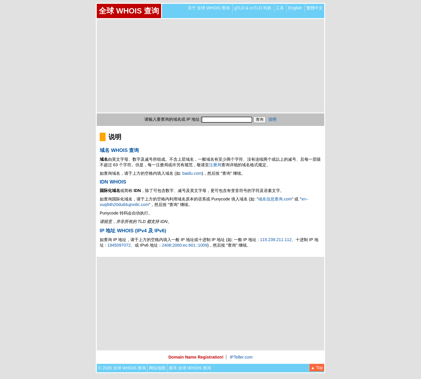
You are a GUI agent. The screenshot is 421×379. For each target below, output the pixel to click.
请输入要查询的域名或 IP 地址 (172, 119)
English (295, 8)
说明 (272, 119)
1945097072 (119, 245)
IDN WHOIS (113, 182)
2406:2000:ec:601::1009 (184, 245)
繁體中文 (314, 8)
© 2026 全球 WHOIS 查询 (122, 368)
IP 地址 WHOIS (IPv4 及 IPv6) (133, 230)
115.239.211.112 (275, 239)
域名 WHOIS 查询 (119, 150)
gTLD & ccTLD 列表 (252, 8)
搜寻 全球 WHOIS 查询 (190, 368)
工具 (280, 8)
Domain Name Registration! (196, 357)
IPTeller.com (241, 357)
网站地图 (157, 368)
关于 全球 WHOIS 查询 (209, 8)
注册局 (215, 164)
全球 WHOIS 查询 (129, 11)
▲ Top (317, 367)
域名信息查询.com (275, 199)
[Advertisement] (210, 66)
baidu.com (192, 173)
